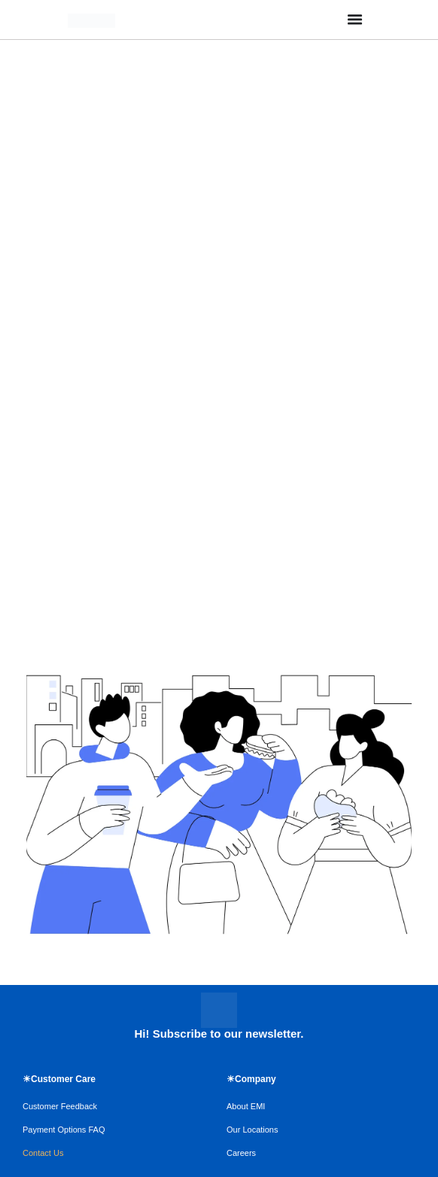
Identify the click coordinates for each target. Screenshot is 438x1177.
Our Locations (252, 1129)
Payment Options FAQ (64, 1129)
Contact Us (43, 1152)
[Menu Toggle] (355, 19)
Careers (241, 1152)
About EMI (246, 1106)
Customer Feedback (60, 1106)
